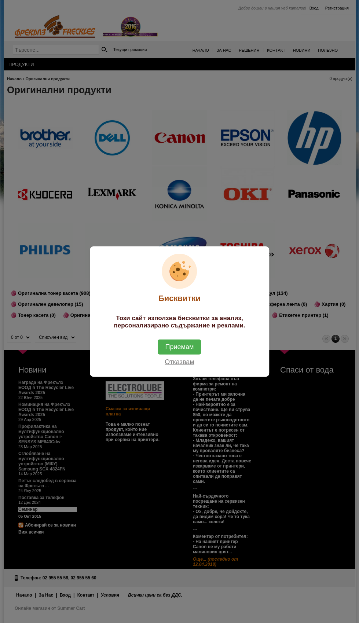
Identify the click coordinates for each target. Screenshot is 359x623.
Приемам (179, 347)
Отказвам (179, 362)
